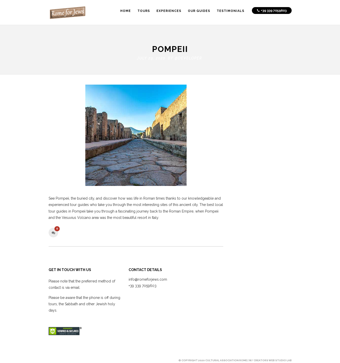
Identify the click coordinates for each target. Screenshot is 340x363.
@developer (188, 57)
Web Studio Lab (280, 359)
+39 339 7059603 (142, 285)
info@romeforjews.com (148, 278)
